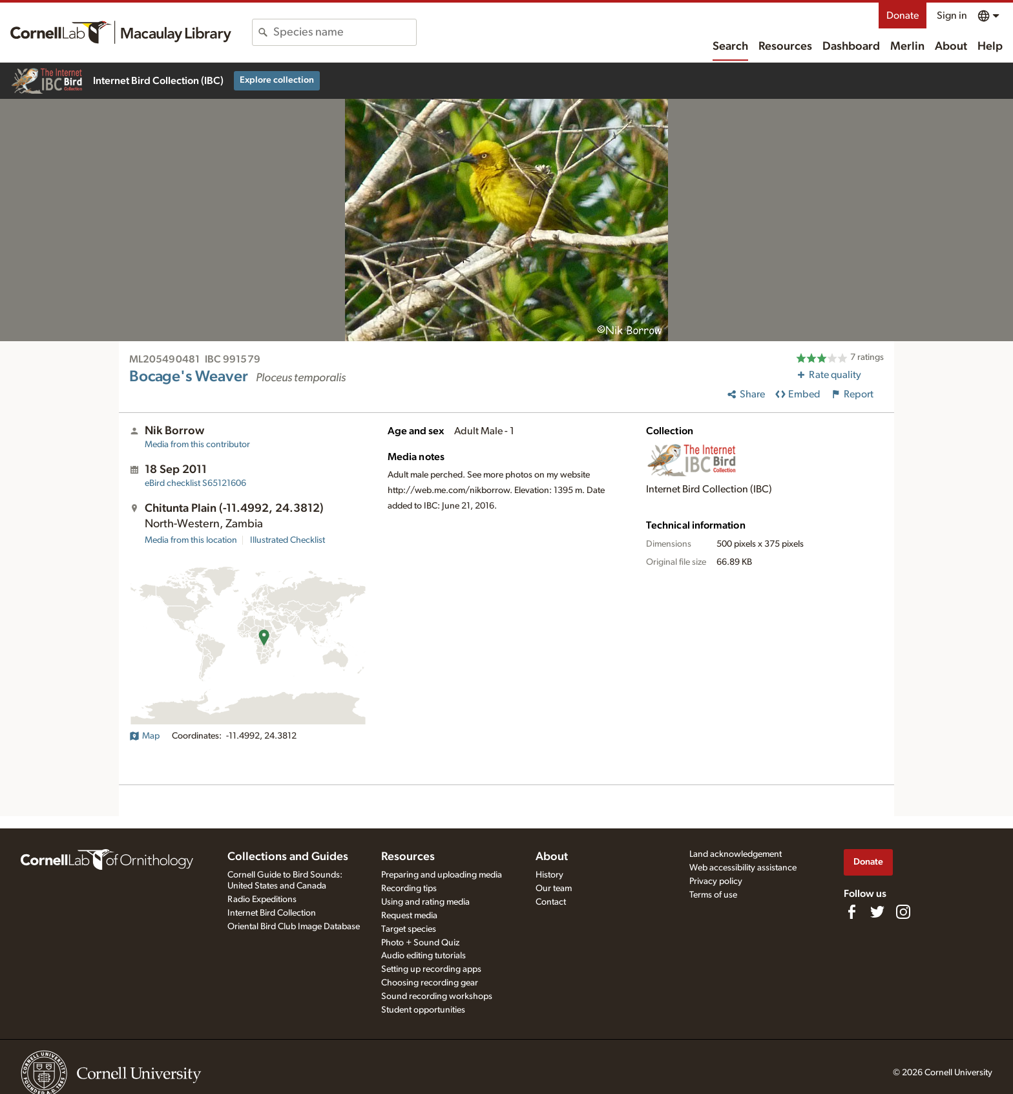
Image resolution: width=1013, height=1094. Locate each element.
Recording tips (409, 888)
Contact (551, 902)
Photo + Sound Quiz (420, 942)
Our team (554, 888)
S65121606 (195, 483)
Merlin (907, 46)
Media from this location (191, 540)
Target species (408, 929)
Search (730, 46)
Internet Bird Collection (271, 913)
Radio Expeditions (262, 899)
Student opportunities (423, 1010)
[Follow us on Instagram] (903, 912)
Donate (902, 15)
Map (144, 736)
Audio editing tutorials (423, 955)
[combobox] (344, 32)
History (549, 874)
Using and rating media (425, 902)
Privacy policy (715, 881)
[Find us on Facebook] (851, 912)
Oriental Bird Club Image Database (293, 926)
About (951, 46)
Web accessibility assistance (743, 867)
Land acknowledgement (735, 854)
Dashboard (851, 46)
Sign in (952, 15)
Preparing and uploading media (441, 874)
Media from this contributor (197, 444)
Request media (409, 915)
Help (990, 46)
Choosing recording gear (429, 982)
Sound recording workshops (436, 996)
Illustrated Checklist (287, 540)
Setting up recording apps (431, 969)
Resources (785, 46)
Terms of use (713, 894)
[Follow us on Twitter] (877, 912)
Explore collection (277, 80)
